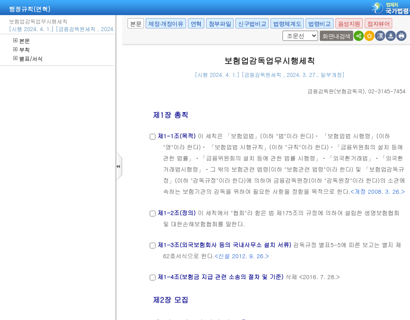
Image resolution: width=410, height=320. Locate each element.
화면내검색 (336, 36)
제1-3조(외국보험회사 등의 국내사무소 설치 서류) (224, 244)
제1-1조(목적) (176, 136)
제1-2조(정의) (176, 212)
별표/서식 (28, 58)
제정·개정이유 (165, 23)
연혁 (196, 23)
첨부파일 (220, 23)
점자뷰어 (378, 23)
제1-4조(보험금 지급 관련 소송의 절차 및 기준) (220, 276)
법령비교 (319, 23)
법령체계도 (287, 23)
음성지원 (349, 23)
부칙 (21, 49)
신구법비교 (252, 23)
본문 (21, 40)
